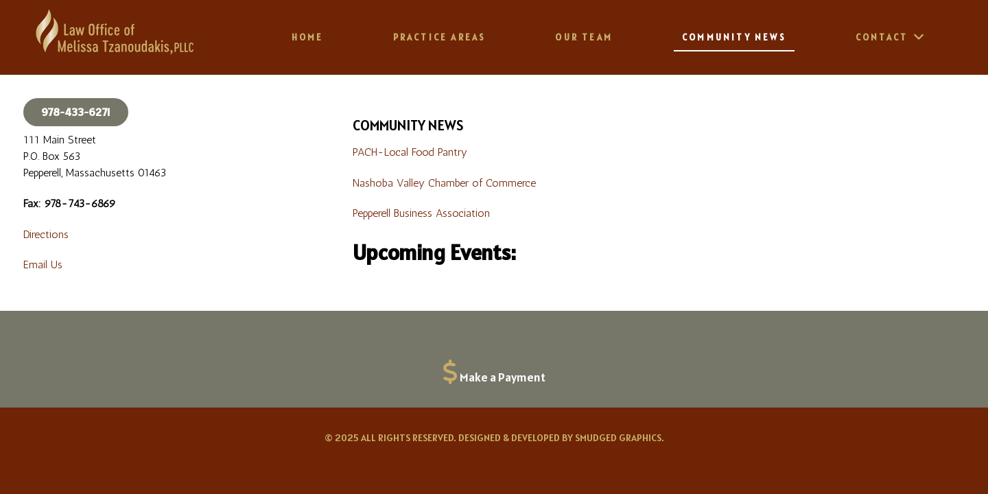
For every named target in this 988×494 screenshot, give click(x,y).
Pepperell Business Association (421, 213)
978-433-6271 (75, 112)
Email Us (42, 264)
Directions (46, 234)
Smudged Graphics (618, 438)
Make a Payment (502, 377)
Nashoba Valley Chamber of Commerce (444, 182)
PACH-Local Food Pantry (410, 151)
